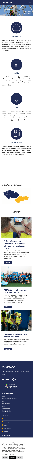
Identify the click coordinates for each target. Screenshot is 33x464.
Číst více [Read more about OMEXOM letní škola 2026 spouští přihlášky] (7, 349)
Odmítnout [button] (19, 457)
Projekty (6, 425)
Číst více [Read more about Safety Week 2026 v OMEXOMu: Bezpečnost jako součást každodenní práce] (7, 262)
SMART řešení (7, 428)
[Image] (16, 28)
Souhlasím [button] (12, 457)
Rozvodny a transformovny (10, 422)
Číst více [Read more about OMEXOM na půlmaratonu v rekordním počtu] (7, 306)
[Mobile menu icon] (29, 2)
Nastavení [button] (5, 457)
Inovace (6, 431)
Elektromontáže (7, 419)
